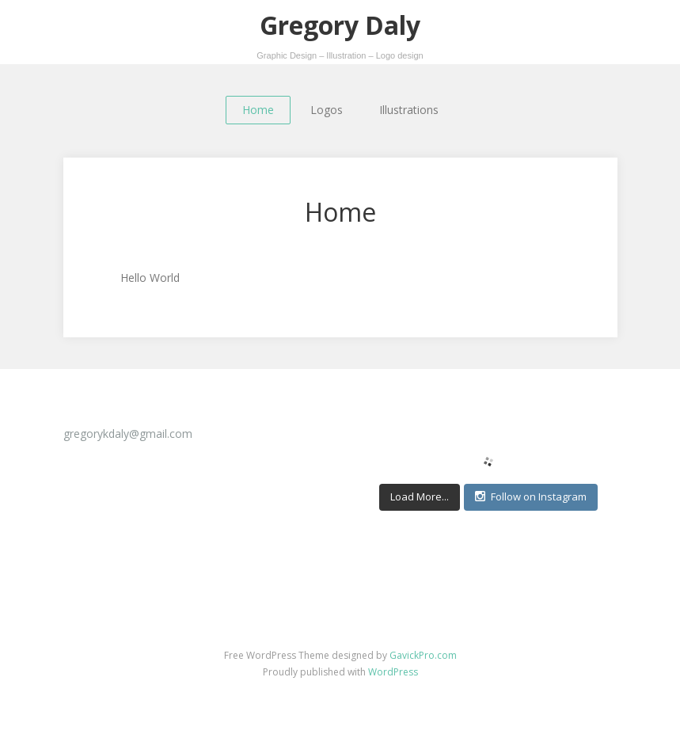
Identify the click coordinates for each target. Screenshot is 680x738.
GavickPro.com (423, 655)
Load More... (419, 496)
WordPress (393, 672)
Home (258, 109)
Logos (326, 109)
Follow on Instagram (531, 496)
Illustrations (409, 109)
